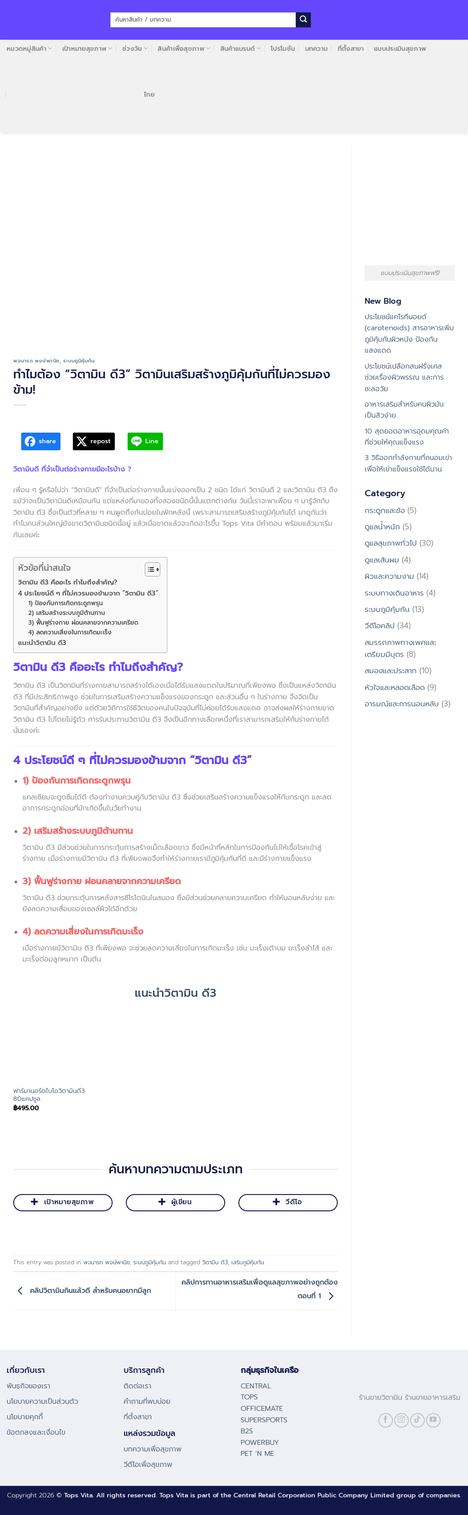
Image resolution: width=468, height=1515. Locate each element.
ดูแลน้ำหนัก (382, 526)
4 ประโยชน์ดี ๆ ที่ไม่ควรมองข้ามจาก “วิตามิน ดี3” (88, 593)
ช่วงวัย (135, 48)
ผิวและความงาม (389, 576)
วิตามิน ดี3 (215, 1262)
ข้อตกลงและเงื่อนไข (36, 1432)
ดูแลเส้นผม (382, 559)
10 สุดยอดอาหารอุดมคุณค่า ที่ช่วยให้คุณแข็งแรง (407, 437)
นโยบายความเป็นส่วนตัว (42, 1401)
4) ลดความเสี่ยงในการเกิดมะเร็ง (72, 632)
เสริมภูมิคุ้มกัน (247, 1262)
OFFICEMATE (262, 1408)
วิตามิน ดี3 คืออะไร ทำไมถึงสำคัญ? (67, 582)
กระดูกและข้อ (385, 510)
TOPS (249, 1397)
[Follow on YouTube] (433, 1420)
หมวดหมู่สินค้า (29, 48)
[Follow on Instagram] (401, 1420)
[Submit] (303, 19)
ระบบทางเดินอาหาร (394, 593)
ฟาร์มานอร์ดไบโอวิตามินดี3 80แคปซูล (49, 1095)
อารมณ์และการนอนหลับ (402, 703)
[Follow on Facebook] (385, 1420)
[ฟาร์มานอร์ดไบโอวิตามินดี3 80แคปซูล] (50, 1043)
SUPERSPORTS (264, 1420)
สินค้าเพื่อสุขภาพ (184, 48)
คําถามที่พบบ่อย (147, 1401)
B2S (247, 1431)
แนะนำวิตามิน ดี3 (42, 642)
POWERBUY (260, 1442)
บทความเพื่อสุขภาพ (152, 1449)
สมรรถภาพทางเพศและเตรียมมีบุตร (400, 648)
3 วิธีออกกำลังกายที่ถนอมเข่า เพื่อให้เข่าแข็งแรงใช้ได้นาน (408, 463)
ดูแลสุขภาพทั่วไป (391, 543)
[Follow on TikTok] (417, 1420)
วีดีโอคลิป (380, 625)
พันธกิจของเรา (28, 1386)
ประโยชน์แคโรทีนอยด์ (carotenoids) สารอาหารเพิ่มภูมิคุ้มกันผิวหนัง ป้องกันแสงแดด (409, 334)
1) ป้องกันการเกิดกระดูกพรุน (65, 603)
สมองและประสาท (391, 670)
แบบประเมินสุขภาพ (400, 48)
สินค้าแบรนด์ (240, 48)
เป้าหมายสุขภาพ (87, 48)
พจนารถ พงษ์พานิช (36, 361)
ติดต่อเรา (137, 1386)
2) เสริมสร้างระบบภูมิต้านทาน (66, 613)
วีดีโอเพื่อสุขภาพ (148, 1464)
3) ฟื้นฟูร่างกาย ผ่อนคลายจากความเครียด (85, 622)
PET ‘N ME (257, 1453)
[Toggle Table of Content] (148, 569)
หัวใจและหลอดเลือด (395, 687)
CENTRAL (256, 1386)
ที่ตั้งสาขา (351, 48)
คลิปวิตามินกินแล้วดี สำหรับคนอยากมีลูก (82, 1290)
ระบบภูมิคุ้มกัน (79, 361)
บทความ (316, 48)
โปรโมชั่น (283, 48)
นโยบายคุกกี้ (25, 1417)
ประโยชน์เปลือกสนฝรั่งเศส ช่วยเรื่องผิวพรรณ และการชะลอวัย (404, 377)
